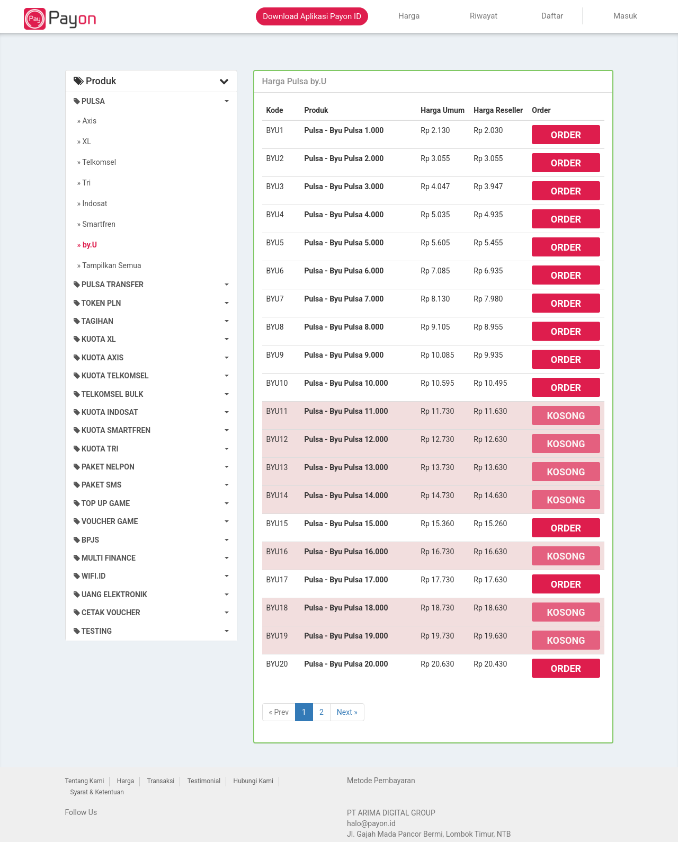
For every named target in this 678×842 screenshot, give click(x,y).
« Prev (279, 712)
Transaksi (161, 781)
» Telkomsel (95, 162)
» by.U (85, 245)
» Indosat (91, 203)
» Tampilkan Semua (107, 265)
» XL (82, 141)
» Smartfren (95, 224)
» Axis (85, 121)
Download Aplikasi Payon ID (312, 16)
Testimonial (204, 781)
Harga (125, 781)
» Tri (82, 183)
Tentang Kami (84, 781)
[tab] (433, 81)
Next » (347, 712)
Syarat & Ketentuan (97, 792)
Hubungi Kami (253, 781)
